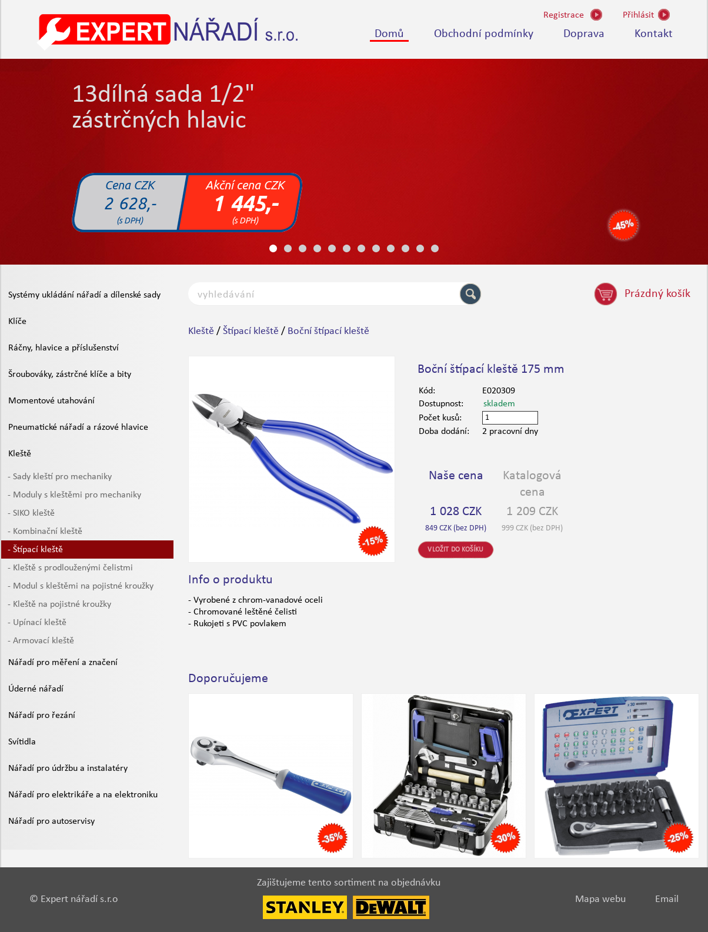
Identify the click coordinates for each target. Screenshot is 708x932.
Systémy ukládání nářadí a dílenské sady (84, 295)
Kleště (19, 454)
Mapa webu (600, 899)
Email (667, 899)
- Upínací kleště (37, 622)
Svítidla (22, 742)
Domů (389, 34)
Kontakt (653, 34)
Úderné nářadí (36, 689)
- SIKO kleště (31, 513)
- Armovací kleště (41, 641)
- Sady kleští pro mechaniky (60, 477)
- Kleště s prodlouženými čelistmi (70, 568)
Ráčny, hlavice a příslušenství (63, 348)
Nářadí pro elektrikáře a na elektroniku (83, 795)
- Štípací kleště (35, 549)
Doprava (584, 34)
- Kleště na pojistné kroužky (59, 604)
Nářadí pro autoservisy (51, 821)
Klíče (17, 321)
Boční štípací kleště (328, 331)
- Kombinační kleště (45, 531)
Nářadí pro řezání (41, 715)
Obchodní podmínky (483, 34)
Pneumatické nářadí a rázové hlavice (78, 427)
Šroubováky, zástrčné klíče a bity (69, 374)
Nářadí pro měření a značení (63, 662)
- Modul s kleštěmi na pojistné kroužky (80, 586)
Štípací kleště (251, 331)
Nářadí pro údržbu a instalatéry (68, 768)
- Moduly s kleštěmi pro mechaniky (74, 495)
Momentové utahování (51, 401)
